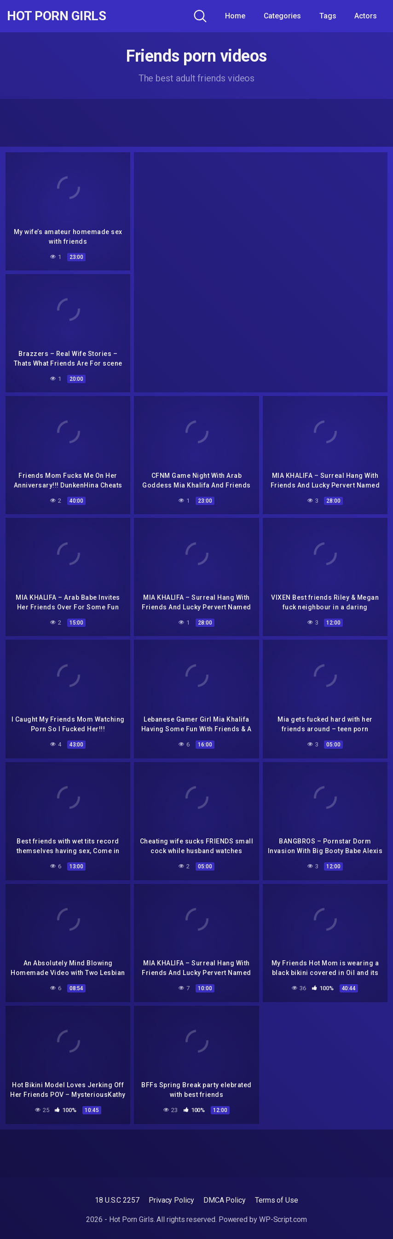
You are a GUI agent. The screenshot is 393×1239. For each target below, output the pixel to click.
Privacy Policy (171, 1200)
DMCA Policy (224, 1200)
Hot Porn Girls (56, 16)
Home (235, 15)
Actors (365, 15)
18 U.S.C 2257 (117, 1200)
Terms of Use (276, 1200)
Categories (282, 15)
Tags (327, 15)
